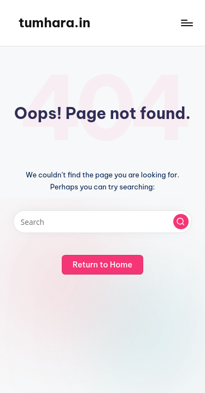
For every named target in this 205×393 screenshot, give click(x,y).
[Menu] (186, 23)
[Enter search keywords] (102, 221)
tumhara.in (54, 22)
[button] (181, 221)
